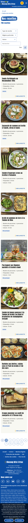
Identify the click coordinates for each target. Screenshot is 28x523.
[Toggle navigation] (26, 4)
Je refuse (9, 520)
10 (18, 444)
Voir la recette (20, 96)
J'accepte (19, 520)
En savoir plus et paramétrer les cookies (14, 516)
